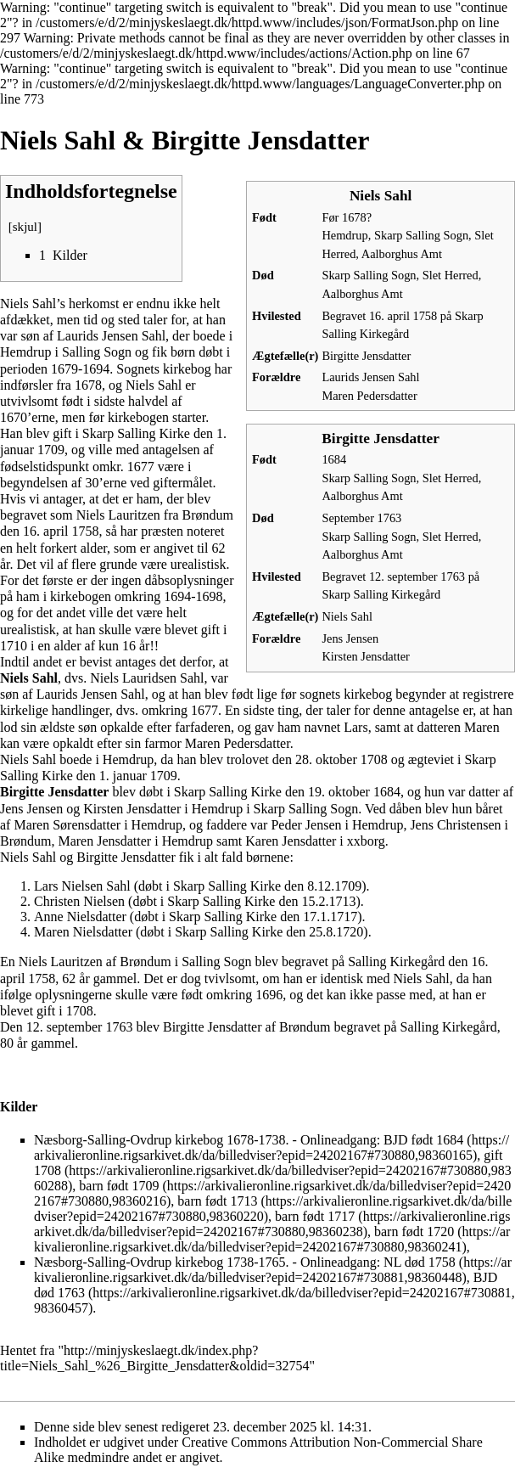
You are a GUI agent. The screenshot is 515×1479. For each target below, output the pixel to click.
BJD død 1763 (265, 1285)
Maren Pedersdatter (369, 395)
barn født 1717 (315, 1216)
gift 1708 (268, 1163)
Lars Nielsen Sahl (82, 886)
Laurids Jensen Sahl (370, 377)
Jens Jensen (350, 638)
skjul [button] (25, 226)
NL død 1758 (419, 1262)
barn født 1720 (414, 1231)
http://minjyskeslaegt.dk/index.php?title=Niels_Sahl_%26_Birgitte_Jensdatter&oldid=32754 (154, 1358)
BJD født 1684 (423, 1140)
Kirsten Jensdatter (366, 656)
